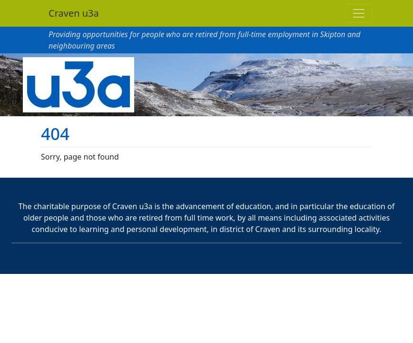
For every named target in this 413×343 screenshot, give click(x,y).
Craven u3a (74, 13)
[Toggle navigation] (358, 13)
